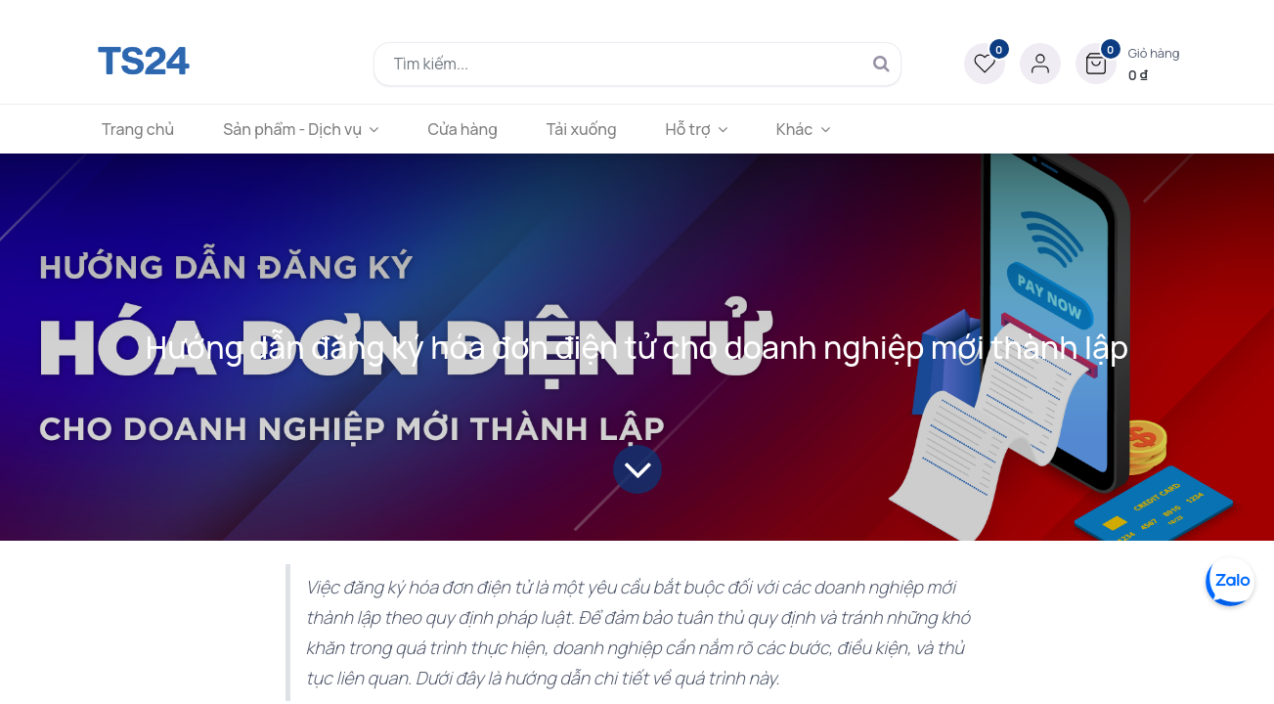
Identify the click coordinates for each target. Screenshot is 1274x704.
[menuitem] (146, 129)
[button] (1128, 63)
